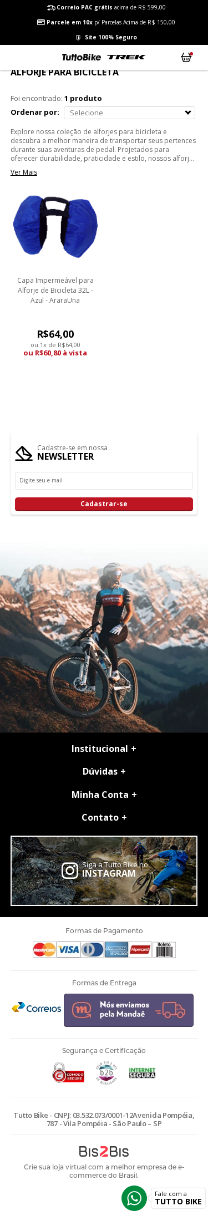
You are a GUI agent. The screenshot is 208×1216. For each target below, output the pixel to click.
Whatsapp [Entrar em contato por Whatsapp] (134, 1198)
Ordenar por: (35, 112)
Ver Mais (24, 172)
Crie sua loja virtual (55, 1167)
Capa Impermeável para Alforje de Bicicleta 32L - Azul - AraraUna (55, 290)
